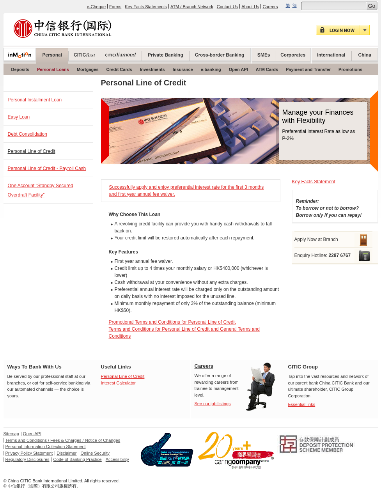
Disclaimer (66, 453)
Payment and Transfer (308, 69)
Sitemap (11, 433)
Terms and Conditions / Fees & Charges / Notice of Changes (63, 440)
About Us (250, 6)
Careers (270, 6)
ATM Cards (267, 69)
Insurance (183, 69)
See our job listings (213, 403)
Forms (115, 6)
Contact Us (227, 6)
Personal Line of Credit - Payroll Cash (47, 168)
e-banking (211, 69)
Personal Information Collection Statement (45, 446)
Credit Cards (119, 69)
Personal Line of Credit (31, 151)
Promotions (350, 69)
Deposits (20, 69)
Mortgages (88, 69)
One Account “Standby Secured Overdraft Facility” (40, 190)
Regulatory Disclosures (27, 459)
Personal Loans (53, 69)
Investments (152, 69)
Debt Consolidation (27, 134)
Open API (238, 69)
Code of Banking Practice (77, 459)
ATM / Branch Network (191, 6)
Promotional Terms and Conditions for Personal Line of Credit (172, 322)
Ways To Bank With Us (34, 367)
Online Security (95, 453)
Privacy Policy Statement (29, 453)
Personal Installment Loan (35, 100)
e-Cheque (96, 6)
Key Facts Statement (313, 181)
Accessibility (117, 459)
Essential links (301, 404)
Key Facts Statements (146, 6)
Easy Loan (19, 117)
